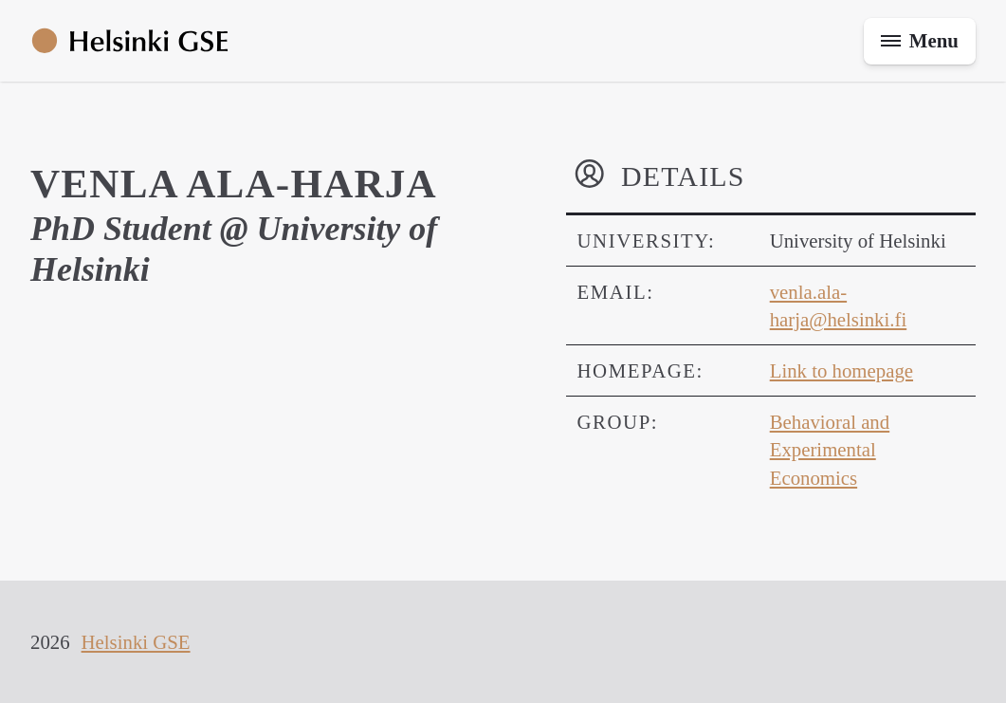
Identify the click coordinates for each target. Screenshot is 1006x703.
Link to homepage (841, 370)
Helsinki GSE (136, 642)
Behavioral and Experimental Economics (829, 449)
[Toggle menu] (920, 41)
